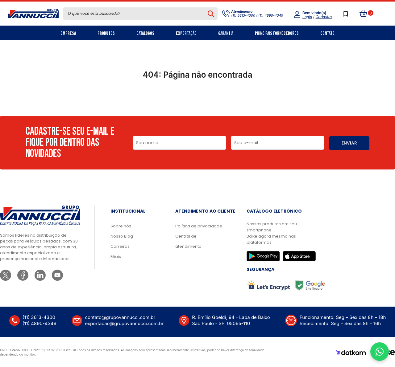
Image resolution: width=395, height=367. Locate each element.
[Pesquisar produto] (211, 13)
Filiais (115, 256)
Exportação (186, 33)
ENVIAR (349, 143)
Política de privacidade (198, 226)
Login (307, 16)
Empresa (68, 33)
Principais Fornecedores (277, 33)
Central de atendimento (188, 241)
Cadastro (324, 16)
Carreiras (120, 246)
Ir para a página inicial (197, 102)
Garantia (225, 33)
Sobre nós (120, 226)
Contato (327, 33)
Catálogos (145, 33)
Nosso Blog (121, 236)
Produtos (106, 33)
